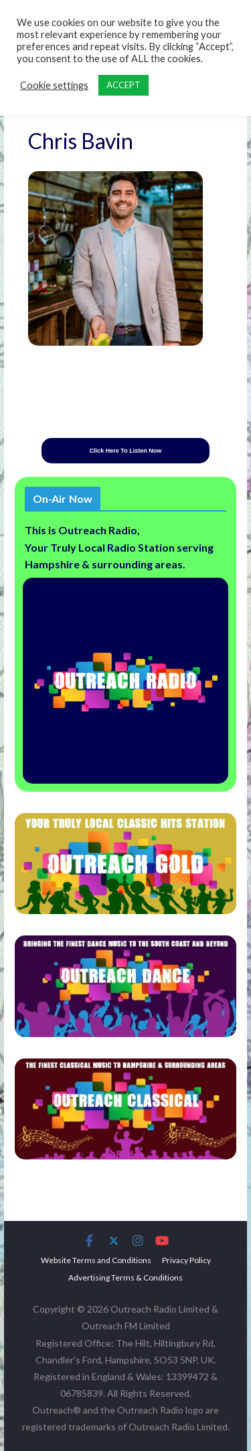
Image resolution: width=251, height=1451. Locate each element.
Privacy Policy (186, 1260)
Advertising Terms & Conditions (125, 1277)
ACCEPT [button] (123, 85)
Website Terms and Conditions (96, 1260)
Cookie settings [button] (54, 85)
